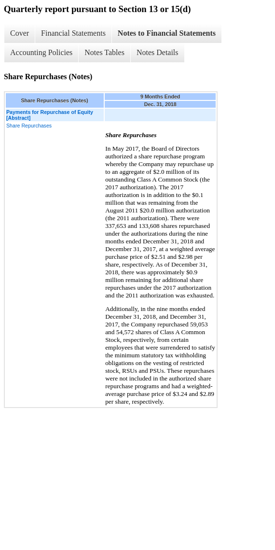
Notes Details (158, 52)
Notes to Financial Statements (167, 33)
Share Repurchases (29, 125)
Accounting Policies (41, 52)
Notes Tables (104, 52)
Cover (19, 33)
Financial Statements (73, 33)
